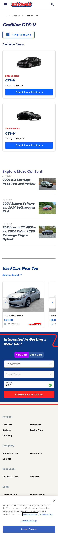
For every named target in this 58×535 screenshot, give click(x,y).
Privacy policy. (30, 514)
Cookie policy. (46, 514)
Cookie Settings (29, 520)
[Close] (54, 500)
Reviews (6, 430)
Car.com (34, 476)
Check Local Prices (29, 394)
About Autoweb (10, 453)
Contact (6, 458)
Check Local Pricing (29, 92)
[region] (29, 515)
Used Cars (36, 354)
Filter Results (18, 35)
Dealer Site (36, 453)
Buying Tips (36, 430)
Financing (7, 435)
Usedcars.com (10, 476)
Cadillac (16, 16)
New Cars (21, 354)
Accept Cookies (29, 529)
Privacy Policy (37, 494)
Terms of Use (9, 494)
